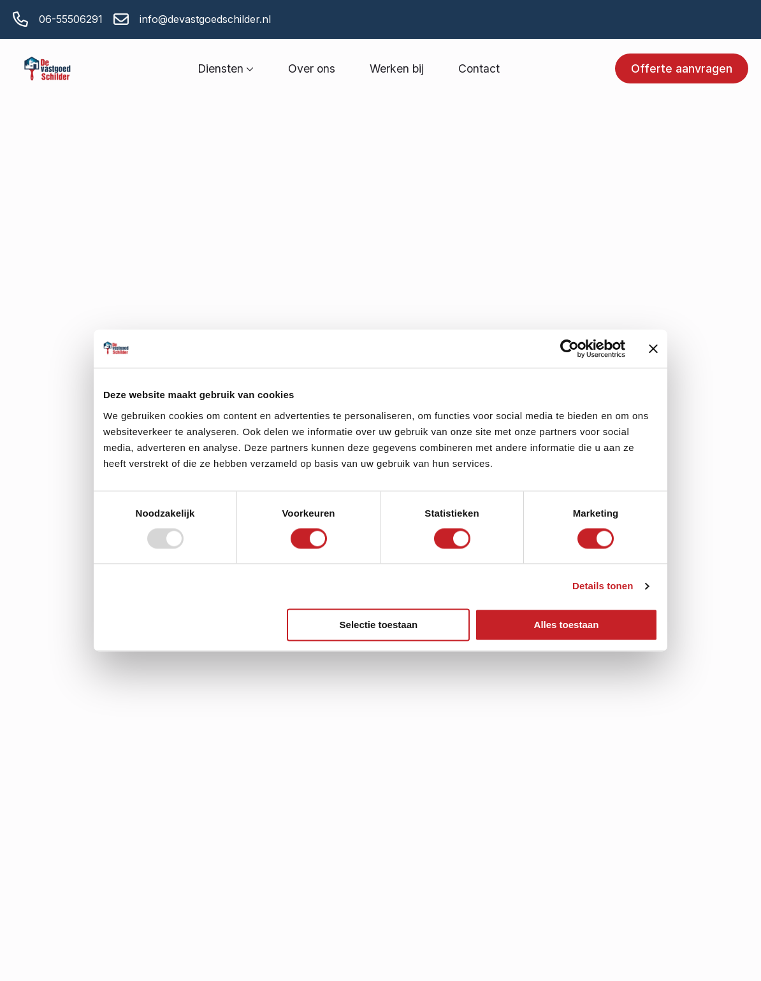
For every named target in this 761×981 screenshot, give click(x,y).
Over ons (311, 69)
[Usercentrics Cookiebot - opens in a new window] (569, 348)
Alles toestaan (566, 624)
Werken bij (397, 69)
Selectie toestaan (379, 624)
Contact (479, 69)
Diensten (220, 69)
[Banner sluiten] (653, 348)
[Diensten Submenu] (248, 69)
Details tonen (602, 586)
